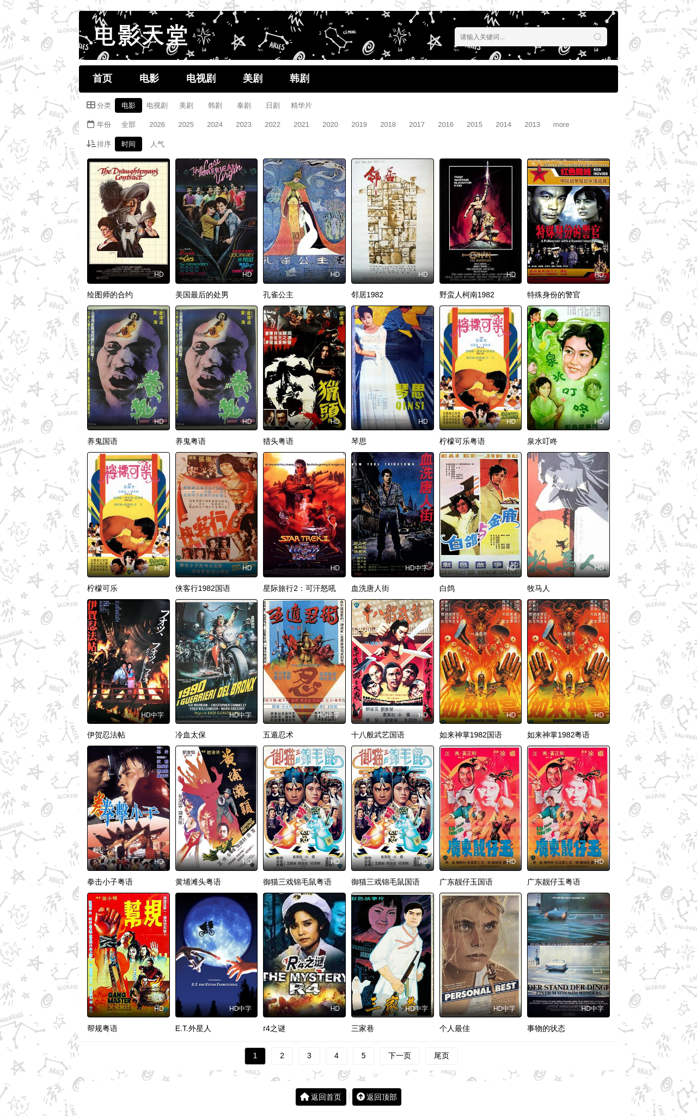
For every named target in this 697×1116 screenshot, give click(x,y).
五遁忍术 (278, 734)
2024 (215, 124)
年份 (99, 124)
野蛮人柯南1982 (466, 294)
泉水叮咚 (542, 441)
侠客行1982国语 (202, 588)
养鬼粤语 (190, 441)
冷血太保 (190, 734)
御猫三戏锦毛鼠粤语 (297, 881)
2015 (474, 124)
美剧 (252, 78)
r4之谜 (274, 1028)
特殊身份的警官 (553, 294)
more (561, 124)
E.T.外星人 (193, 1028)
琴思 (358, 441)
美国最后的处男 (202, 294)
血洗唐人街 (370, 588)
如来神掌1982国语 (470, 734)
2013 (532, 124)
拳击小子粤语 (110, 881)
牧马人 (538, 588)
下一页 (399, 1055)
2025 (186, 124)
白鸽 (447, 588)
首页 (102, 78)
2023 (244, 124)
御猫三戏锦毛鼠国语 (385, 881)
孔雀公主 (278, 294)
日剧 (273, 105)
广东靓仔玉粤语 (553, 881)
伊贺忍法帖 (106, 734)
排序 (99, 143)
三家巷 (362, 1028)
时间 (128, 144)
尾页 (441, 1055)
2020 (330, 124)
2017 (417, 124)
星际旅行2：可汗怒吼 (299, 588)
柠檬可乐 (102, 588)
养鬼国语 (102, 441)
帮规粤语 (102, 1028)
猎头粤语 (278, 441)
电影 (149, 78)
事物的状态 (546, 1028)
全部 (128, 124)
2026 (157, 124)
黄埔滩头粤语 (198, 881)
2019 (359, 124)
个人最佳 (454, 1028)
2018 (388, 124)
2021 (301, 124)
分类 (99, 105)
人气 (157, 144)
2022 (272, 124)
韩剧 (299, 78)
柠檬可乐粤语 (462, 441)
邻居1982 (367, 294)
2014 (503, 124)
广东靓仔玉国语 (466, 881)
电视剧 (201, 78)
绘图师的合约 (110, 294)
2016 (446, 124)
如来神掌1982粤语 (558, 734)
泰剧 (244, 105)
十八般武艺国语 (378, 734)
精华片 (301, 105)
